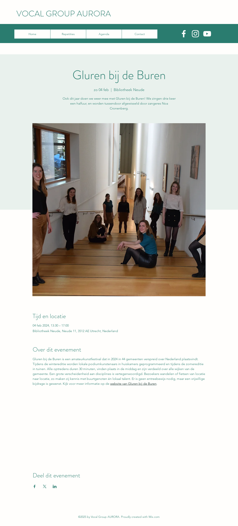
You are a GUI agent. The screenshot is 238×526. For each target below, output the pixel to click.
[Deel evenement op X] (45, 486)
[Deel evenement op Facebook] (35, 486)
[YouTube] (207, 34)
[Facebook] (184, 34)
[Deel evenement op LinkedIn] (55, 486)
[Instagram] (195, 34)
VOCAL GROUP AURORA (63, 13)
